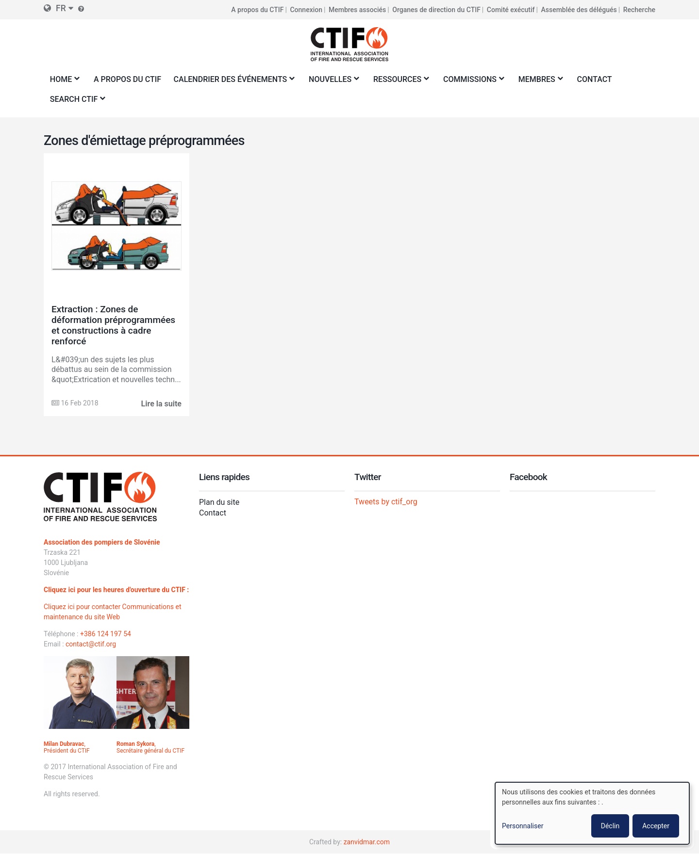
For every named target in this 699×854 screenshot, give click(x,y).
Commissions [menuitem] (471, 82)
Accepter (655, 826)
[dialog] (592, 813)
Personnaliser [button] (522, 826)
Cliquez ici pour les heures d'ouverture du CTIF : (116, 590)
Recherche (639, 10)
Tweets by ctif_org (385, 501)
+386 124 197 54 (105, 634)
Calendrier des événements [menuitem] (232, 82)
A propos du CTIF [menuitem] (127, 79)
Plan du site (219, 502)
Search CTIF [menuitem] (75, 102)
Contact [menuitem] (594, 79)
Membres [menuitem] (538, 82)
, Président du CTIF (67, 747)
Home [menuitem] (63, 82)
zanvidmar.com (367, 842)
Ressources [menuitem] (399, 82)
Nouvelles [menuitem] (331, 82)
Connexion (306, 10)
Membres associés (357, 10)
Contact (212, 512)
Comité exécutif (511, 10)
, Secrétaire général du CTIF (150, 747)
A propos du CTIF (257, 10)
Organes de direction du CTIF (436, 10)
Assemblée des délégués (578, 10)
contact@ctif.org (91, 644)
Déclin (610, 826)
